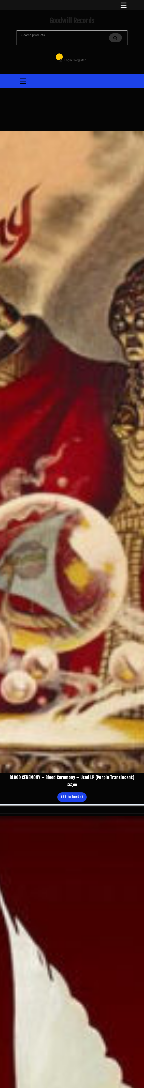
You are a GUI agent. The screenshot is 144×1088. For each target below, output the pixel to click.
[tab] (123, 5)
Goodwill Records (72, 21)
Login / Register (70, 57)
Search (115, 37)
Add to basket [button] (72, 797)
